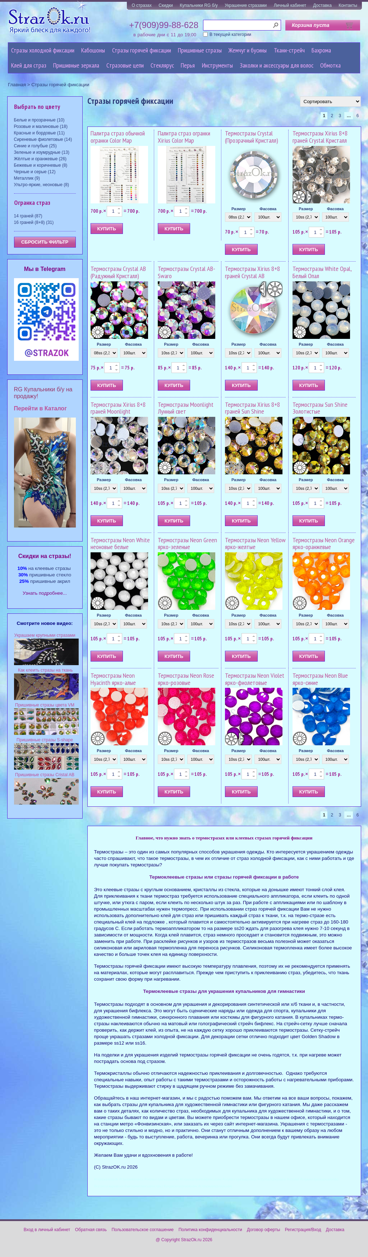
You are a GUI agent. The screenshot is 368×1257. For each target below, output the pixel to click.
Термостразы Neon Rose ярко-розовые (186, 679)
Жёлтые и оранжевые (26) (40, 158)
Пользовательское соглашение (142, 1229)
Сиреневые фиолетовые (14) (43, 139)
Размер (238, 209)
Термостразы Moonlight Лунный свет (185, 408)
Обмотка (330, 65)
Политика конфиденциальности (210, 1229)
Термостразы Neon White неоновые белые (120, 543)
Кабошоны (93, 50)
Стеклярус (162, 65)
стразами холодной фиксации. (165, 1036)
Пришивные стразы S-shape (45, 739)
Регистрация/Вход (303, 1229)
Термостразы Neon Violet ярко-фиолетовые (254, 679)
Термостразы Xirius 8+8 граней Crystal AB (252, 272)
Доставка (322, 5)
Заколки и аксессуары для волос (276, 65)
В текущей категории (230, 34)
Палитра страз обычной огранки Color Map (118, 136)
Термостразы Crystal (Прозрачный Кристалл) (251, 136)
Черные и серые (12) (35, 171)
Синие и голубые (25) (35, 145)
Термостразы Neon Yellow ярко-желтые (255, 543)
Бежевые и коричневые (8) (41, 165)
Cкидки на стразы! (44, 556)
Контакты (348, 5)
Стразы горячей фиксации (141, 50)
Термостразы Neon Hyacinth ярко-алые (113, 679)
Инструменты (217, 65)
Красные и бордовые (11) (39, 132)
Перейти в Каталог (40, 408)
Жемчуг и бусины (248, 50)
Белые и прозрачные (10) (39, 120)
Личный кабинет (290, 5)
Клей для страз (28, 65)
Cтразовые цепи (125, 65)
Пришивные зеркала (76, 65)
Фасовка (267, 209)
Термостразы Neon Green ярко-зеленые (187, 543)
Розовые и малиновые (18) (41, 126)
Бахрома (321, 50)
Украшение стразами (246, 5)
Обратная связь (91, 1229)
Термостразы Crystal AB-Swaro (186, 272)
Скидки (165, 5)
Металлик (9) (27, 178)
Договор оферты (263, 1229)
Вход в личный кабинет (47, 1229)
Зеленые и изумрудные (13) (41, 152)
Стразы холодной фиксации (42, 50)
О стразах (142, 5)
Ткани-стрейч (289, 50)
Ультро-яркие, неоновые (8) (41, 184)
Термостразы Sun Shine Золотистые (320, 408)
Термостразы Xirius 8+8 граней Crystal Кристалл (320, 136)
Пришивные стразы (200, 50)
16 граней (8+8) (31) (34, 222)
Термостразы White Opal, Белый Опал (322, 272)
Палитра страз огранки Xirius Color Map (184, 136)
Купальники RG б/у (199, 5)
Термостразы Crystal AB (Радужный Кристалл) (118, 272)
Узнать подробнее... (45, 593)
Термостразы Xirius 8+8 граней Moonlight (118, 408)
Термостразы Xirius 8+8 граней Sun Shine (252, 408)
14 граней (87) (28, 215)
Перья (188, 65)
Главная (17, 84)
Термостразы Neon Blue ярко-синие (320, 679)
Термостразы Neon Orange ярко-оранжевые (324, 543)
